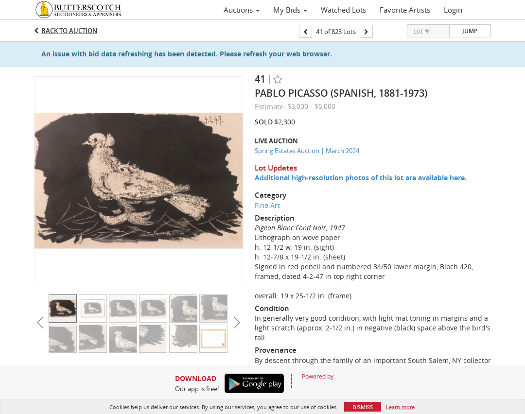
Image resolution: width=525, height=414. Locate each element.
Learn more (400, 407)
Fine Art (267, 205)
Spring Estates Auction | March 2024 (307, 150)
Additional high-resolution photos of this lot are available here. (361, 177)
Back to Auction (69, 30)
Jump (469, 31)
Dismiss (362, 407)
